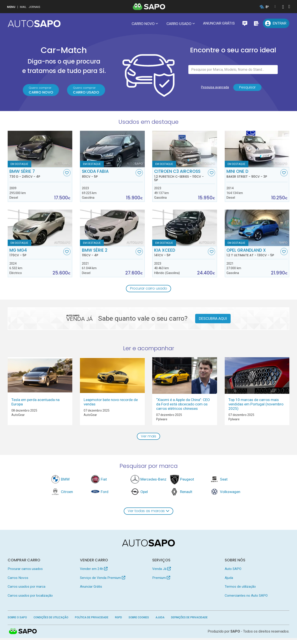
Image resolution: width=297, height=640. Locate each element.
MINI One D (252, 174)
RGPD (118, 619)
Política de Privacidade (91, 619)
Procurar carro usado (149, 289)
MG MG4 (35, 253)
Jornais (34, 6)
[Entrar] (276, 23)
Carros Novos (18, 580)
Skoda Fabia (108, 174)
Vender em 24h (94, 571)
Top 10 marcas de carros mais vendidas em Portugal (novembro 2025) (255, 405)
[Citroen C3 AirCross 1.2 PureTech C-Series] (184, 150)
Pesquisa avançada (214, 89)
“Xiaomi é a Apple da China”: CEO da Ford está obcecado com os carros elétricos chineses (183, 405)
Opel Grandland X (252, 253)
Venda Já (161, 571)
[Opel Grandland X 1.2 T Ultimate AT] (257, 228)
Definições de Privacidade (189, 619)
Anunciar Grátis (219, 23)
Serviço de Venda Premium (102, 580)
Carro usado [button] (178, 23)
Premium (161, 580)
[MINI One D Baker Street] (257, 150)
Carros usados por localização (30, 597)
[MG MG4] (40, 228)
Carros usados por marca (26, 588)
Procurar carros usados (25, 571)
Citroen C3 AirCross (180, 176)
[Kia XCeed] (184, 228)
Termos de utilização (240, 588)
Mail (23, 6)
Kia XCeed (180, 253)
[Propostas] (256, 23)
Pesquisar (247, 89)
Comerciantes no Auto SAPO (246, 597)
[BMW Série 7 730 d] (40, 150)
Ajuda (229, 580)
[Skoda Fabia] (112, 150)
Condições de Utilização (51, 619)
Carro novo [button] (143, 23)
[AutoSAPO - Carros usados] (34, 23)
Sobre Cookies (139, 619)
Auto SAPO (233, 571)
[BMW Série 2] (112, 228)
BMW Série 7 (35, 174)
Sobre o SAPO (17, 619)
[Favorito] (67, 173)
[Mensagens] (244, 23)
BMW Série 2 (108, 253)
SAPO (23, 633)
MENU (11, 6)
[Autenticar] (283, 7)
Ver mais (148, 437)
